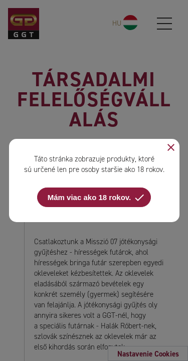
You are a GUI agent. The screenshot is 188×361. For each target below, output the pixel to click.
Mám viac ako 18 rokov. (96, 198)
